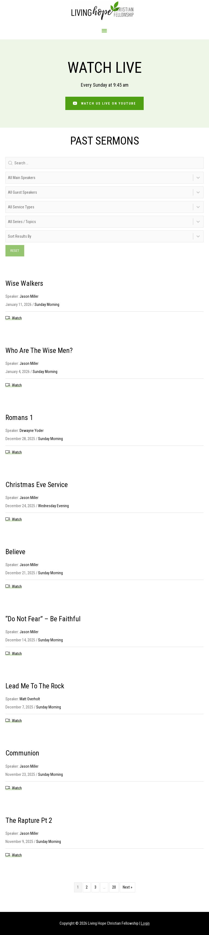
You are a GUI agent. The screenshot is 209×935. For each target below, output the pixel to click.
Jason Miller (29, 298)
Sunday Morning (47, 306)
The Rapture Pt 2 (29, 822)
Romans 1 (19, 419)
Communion (23, 755)
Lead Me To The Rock (35, 687)
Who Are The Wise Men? (39, 352)
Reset (14, 252)
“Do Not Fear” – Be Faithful (44, 620)
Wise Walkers (24, 285)
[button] (104, 105)
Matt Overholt (30, 701)
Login (145, 923)
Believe (15, 553)
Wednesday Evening (53, 508)
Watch (17, 320)
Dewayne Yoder (32, 432)
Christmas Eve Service (37, 486)
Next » (127, 888)
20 (114, 888)
